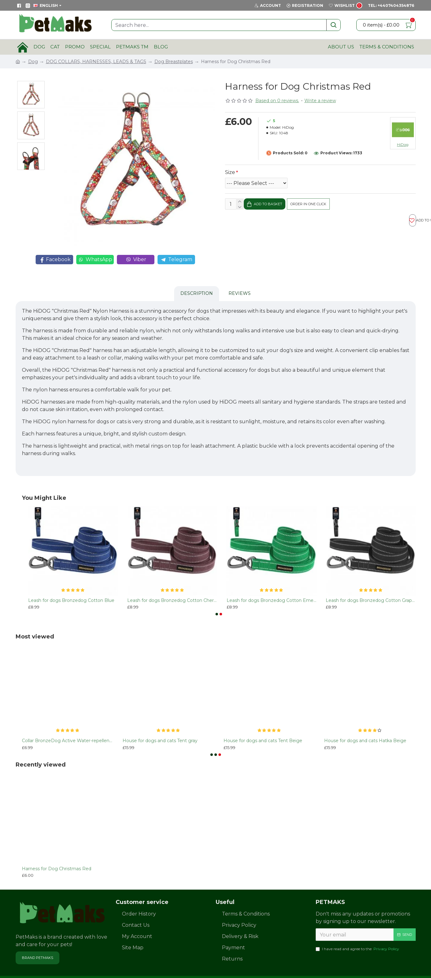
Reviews (239, 285)
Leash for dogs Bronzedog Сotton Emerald (272, 585)
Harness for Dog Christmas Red (56, 853)
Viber (135, 259)
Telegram (176, 259)
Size (230, 172)
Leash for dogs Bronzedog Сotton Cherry (172, 585)
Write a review (320, 100)
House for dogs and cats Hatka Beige (365, 725)
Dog (33, 61)
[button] (216, 598)
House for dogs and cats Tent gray (160, 725)
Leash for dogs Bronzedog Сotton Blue (71, 585)
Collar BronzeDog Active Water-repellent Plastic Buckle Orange (67, 725)
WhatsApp (95, 259)
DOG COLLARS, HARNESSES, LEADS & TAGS (96, 61)
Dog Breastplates (173, 61)
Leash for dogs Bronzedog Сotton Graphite (371, 585)
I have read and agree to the (358, 933)
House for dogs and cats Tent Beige (262, 725)
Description (196, 285)
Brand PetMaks (37, 942)
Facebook (54, 259)
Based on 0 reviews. (277, 100)
